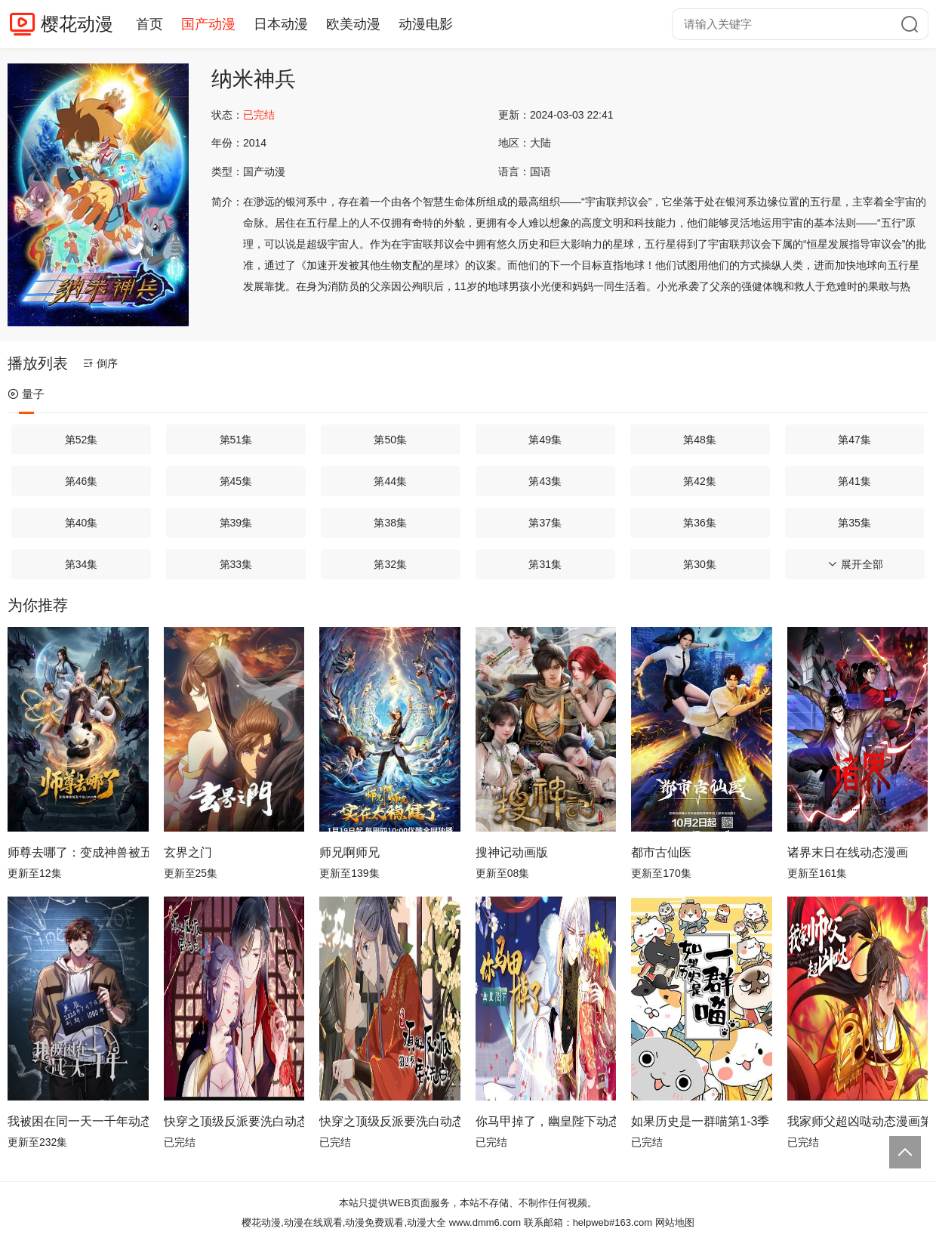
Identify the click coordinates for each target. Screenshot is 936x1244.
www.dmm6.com (485, 1222)
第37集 (545, 523)
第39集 (236, 523)
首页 (149, 24)
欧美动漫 (353, 24)
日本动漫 (281, 24)
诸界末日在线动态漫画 (847, 852)
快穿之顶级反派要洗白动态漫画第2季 (389, 1121)
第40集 (81, 523)
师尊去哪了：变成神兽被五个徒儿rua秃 (78, 852)
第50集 (390, 440)
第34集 (81, 564)
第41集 (854, 481)
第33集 (236, 564)
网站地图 (674, 1222)
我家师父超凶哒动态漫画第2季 (857, 1121)
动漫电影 (426, 24)
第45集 (236, 481)
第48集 (699, 440)
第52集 (81, 440)
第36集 (699, 523)
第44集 (390, 481)
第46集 (81, 481)
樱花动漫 (77, 24)
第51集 (236, 440)
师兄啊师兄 (349, 852)
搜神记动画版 (512, 852)
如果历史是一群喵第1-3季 (700, 1121)
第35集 (854, 523)
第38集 (390, 523)
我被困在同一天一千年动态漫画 (78, 1121)
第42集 (699, 481)
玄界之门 (188, 852)
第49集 (545, 440)
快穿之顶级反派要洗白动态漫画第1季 (234, 1121)
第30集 (699, 564)
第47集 (854, 440)
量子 (26, 393)
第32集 (390, 564)
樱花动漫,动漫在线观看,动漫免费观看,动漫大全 (344, 1222)
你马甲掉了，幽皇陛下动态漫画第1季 (546, 1121)
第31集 (545, 564)
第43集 (545, 481)
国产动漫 (208, 24)
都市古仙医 (661, 852)
